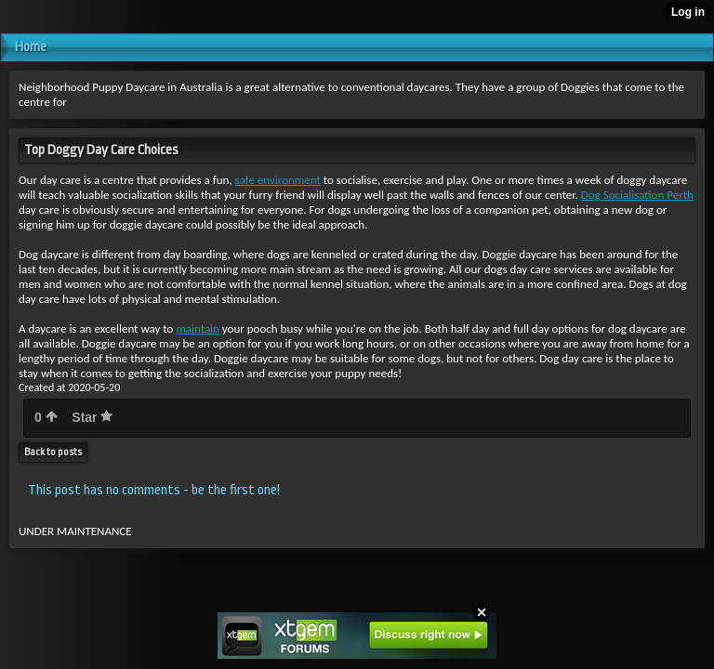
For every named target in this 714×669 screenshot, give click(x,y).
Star (92, 417)
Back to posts (53, 452)
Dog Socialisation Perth (637, 195)
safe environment (278, 180)
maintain (197, 328)
